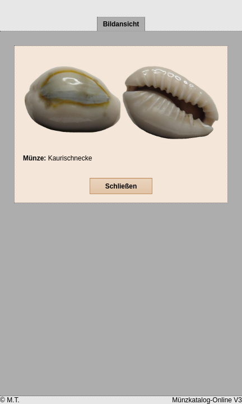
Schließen (121, 186)
